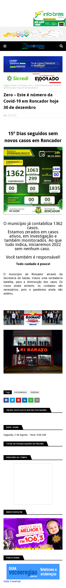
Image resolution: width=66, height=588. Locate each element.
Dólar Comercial (12, 581)
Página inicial (10, 85)
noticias (22, 85)
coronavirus (20, 392)
